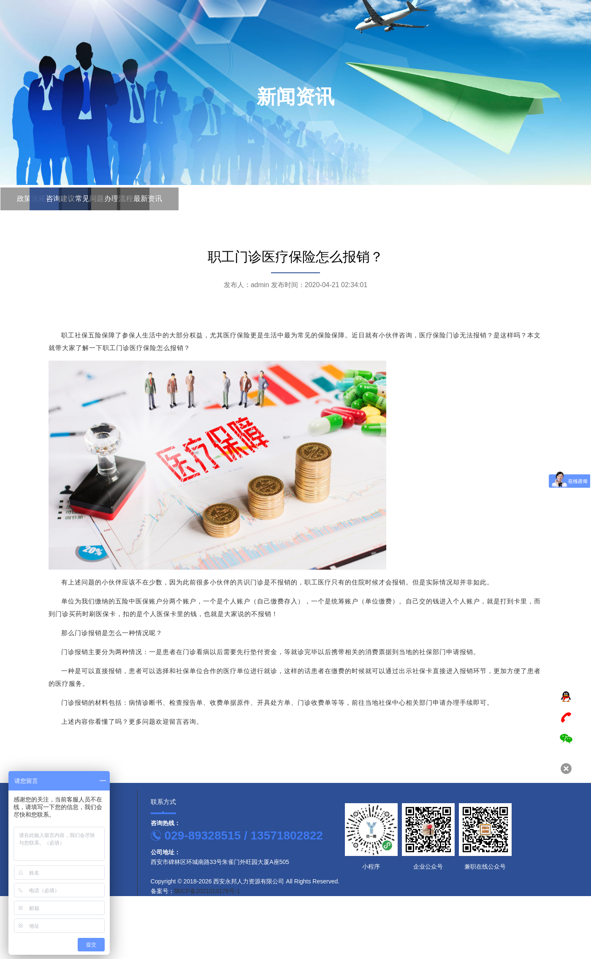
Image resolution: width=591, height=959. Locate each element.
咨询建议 (50, 200)
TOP (566, 677)
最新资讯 (132, 200)
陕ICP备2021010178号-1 (207, 891)
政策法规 (22, 200)
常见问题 (77, 200)
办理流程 (105, 200)
